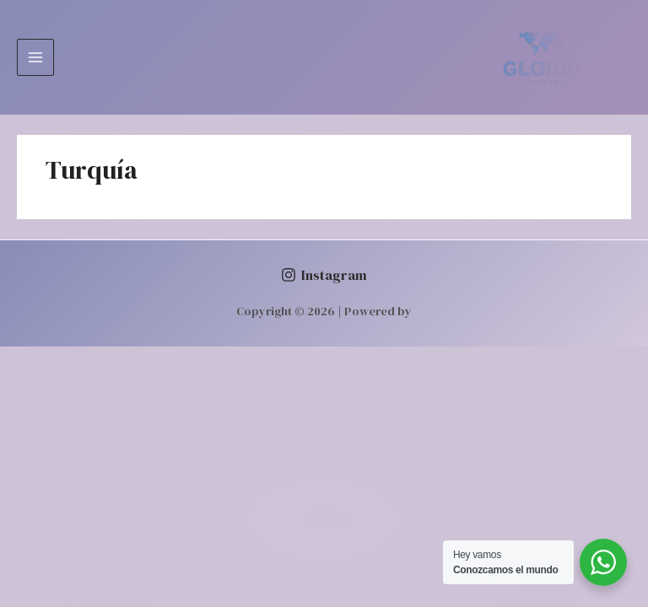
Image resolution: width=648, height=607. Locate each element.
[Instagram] (324, 274)
